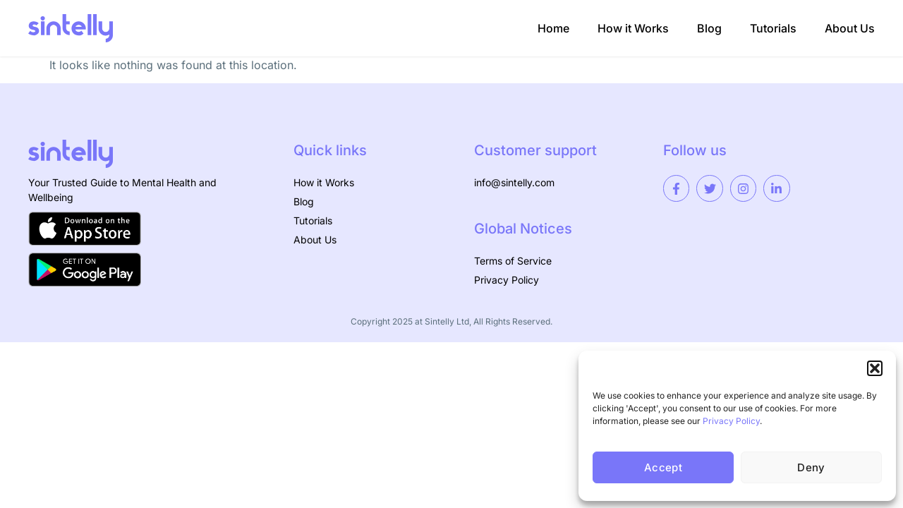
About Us (850, 28)
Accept (663, 467)
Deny (811, 467)
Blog (709, 28)
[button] (875, 368)
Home (553, 28)
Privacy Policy (731, 421)
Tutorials (773, 28)
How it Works (633, 28)
